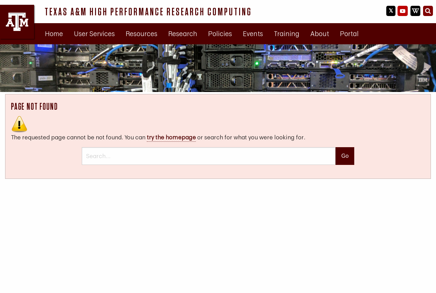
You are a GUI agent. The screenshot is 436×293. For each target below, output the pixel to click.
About (319, 33)
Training (286, 33)
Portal (349, 33)
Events (253, 33)
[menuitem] (54, 34)
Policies (220, 33)
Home (54, 33)
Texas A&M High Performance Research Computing (148, 11)
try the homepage (171, 137)
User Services (94, 33)
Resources (141, 33)
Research (182, 33)
